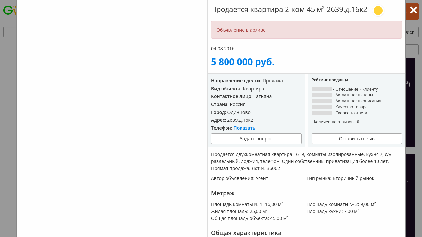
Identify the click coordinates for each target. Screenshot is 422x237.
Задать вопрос (256, 138)
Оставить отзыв (357, 138)
